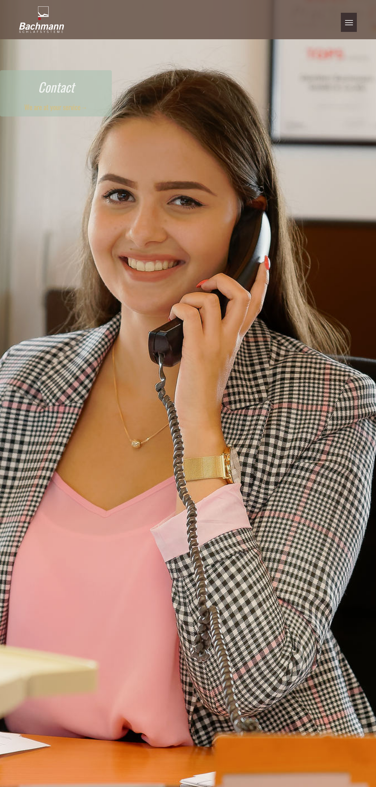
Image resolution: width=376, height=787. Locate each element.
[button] (349, 22)
